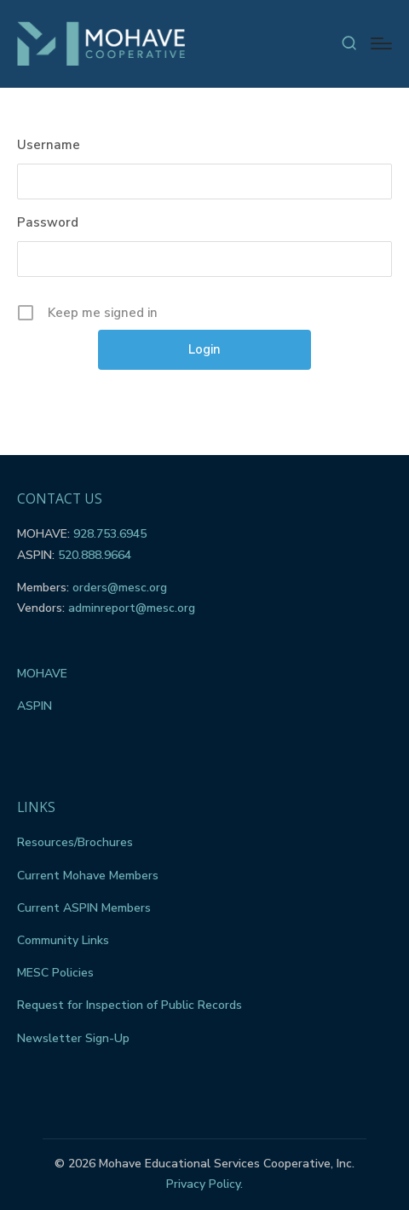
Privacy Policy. (204, 1184)
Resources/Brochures (75, 842)
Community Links (63, 940)
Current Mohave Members (87, 875)
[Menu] (381, 43)
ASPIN (34, 706)
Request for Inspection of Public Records (129, 1005)
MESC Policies (55, 973)
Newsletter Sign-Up (73, 1038)
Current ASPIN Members (84, 908)
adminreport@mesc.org (131, 608)
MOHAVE (42, 674)
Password (47, 222)
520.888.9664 (94, 555)
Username (48, 144)
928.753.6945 (110, 534)
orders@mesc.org (119, 587)
